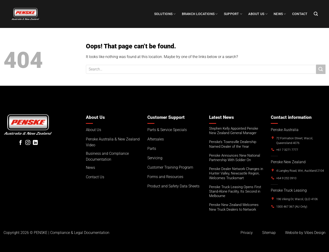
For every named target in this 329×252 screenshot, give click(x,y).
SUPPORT (233, 14)
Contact (300, 14)
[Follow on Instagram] (27, 143)
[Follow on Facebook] (20, 143)
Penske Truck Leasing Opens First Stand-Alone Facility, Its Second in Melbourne (235, 191)
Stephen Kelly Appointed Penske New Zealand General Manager (233, 130)
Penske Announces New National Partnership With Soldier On (234, 157)
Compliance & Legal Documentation (79, 232)
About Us (258, 14)
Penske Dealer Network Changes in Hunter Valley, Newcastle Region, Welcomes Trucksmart (236, 173)
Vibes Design (314, 232)
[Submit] (320, 69)
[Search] (316, 14)
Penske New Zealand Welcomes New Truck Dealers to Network (234, 207)
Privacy (247, 232)
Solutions (165, 14)
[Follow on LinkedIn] (35, 143)
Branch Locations (200, 14)
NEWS (280, 14)
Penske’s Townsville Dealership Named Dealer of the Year (232, 144)
